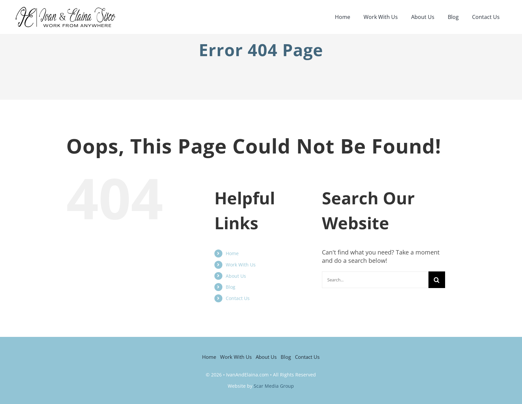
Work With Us (241, 264)
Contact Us (238, 298)
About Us (236, 276)
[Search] (436, 279)
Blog (230, 287)
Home (232, 253)
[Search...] (375, 279)
